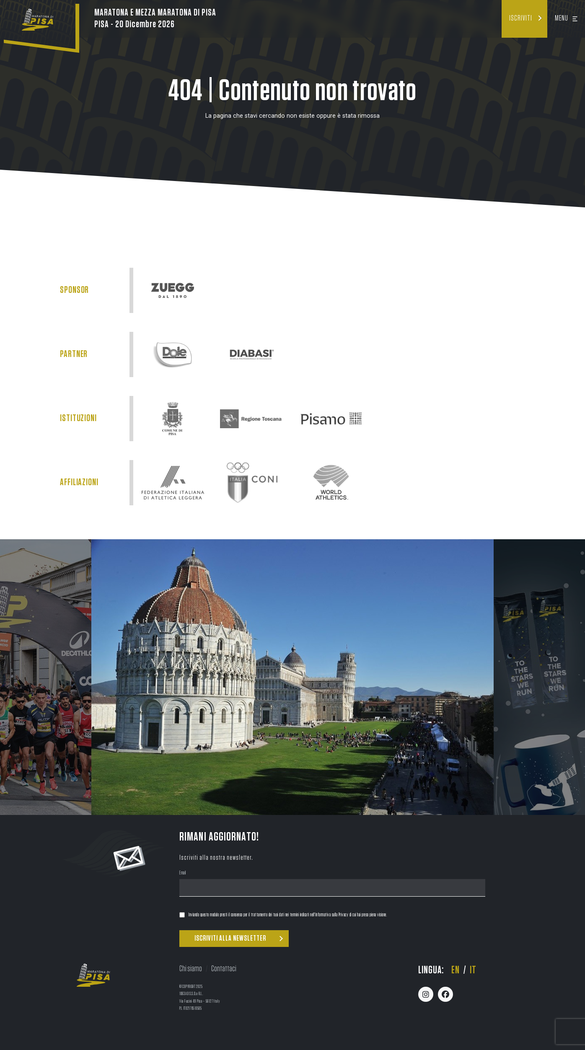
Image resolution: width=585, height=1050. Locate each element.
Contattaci (223, 969)
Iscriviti (520, 18)
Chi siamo (190, 969)
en (455, 970)
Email (182, 874)
